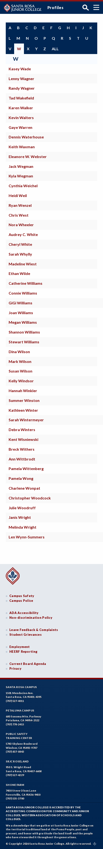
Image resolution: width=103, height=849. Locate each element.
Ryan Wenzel (20, 205)
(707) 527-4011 (15, 700)
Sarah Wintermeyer (26, 419)
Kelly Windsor (21, 380)
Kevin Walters (21, 117)
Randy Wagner (22, 88)
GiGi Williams (20, 303)
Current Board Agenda (27, 664)
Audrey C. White (23, 234)
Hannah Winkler (23, 390)
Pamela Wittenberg (26, 468)
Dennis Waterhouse (26, 137)
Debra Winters (22, 429)
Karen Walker (21, 107)
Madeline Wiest (23, 264)
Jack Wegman (21, 166)
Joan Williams (21, 312)
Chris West (19, 215)
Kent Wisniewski (23, 439)
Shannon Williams (24, 332)
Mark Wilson (20, 361)
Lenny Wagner (21, 78)
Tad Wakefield (21, 98)
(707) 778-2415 (15, 724)
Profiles (55, 7)
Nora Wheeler (21, 224)
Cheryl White (20, 244)
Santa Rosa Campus (21, 687)
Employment (19, 647)
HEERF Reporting (23, 651)
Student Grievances (25, 634)
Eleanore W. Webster (28, 156)
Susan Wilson (20, 371)
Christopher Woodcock (30, 498)
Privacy (15, 668)
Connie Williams (23, 293)
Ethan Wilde (19, 273)
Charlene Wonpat (24, 488)
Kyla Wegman (21, 176)
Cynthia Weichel (23, 185)
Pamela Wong (21, 478)
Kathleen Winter (23, 410)
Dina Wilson (19, 351)
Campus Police (21, 601)
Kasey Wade (20, 68)
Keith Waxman (22, 146)
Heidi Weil (18, 195)
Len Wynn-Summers (27, 537)
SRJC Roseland (17, 761)
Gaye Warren (20, 127)
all (55, 48)
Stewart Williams (24, 342)
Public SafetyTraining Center (19, 735)
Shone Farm (15, 784)
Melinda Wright (22, 527)
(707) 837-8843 (15, 751)
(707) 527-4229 (15, 775)
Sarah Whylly (20, 254)
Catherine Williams (25, 283)
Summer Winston (24, 400)
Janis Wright (20, 517)
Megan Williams (23, 322)
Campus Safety (21, 596)
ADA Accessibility (24, 613)
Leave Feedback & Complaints (33, 630)
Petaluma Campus (20, 710)
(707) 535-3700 (15, 798)
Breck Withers (21, 449)
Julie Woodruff (22, 507)
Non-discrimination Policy (30, 617)
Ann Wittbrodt (22, 459)
